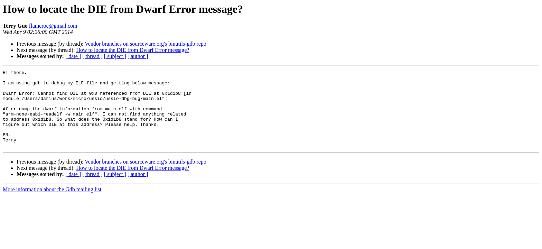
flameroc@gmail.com (53, 26)
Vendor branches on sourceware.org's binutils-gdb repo (145, 44)
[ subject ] (115, 56)
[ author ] (138, 56)
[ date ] (73, 56)
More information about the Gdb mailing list (52, 205)
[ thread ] (92, 56)
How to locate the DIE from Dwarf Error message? (132, 50)
